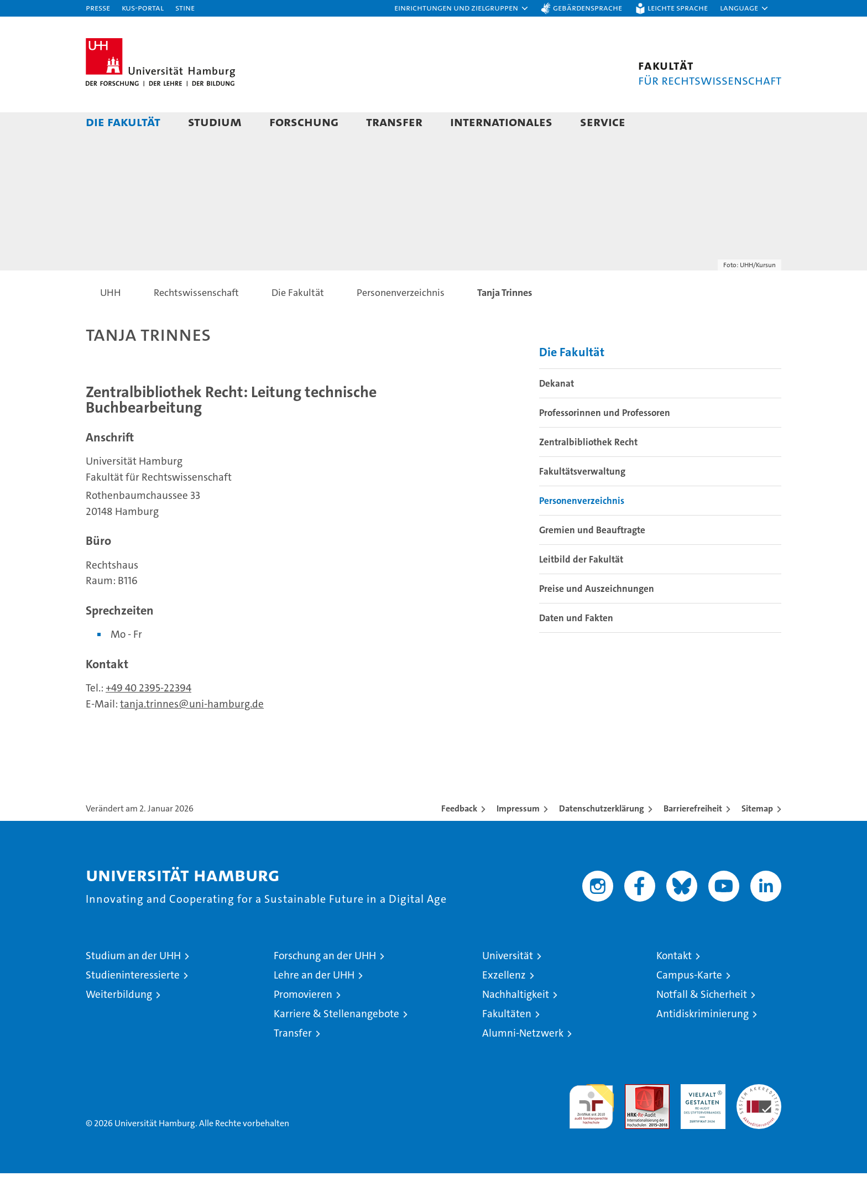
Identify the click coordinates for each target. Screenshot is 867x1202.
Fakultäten (506, 1042)
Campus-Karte (689, 1004)
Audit (635, 1119)
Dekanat (556, 411)
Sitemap (757, 837)
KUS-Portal (143, 7)
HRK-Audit (700, 1119)
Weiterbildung (119, 1023)
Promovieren (303, 1023)
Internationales (501, 121)
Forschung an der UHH (325, 984)
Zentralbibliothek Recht (588, 470)
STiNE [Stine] (185, 7)
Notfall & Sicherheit (701, 1023)
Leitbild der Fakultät (581, 587)
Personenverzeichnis (581, 529)
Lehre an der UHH (314, 1004)
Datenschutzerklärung (601, 837)
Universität (507, 984)
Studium (215, 121)
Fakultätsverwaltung (582, 499)
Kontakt (674, 984)
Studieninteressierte (133, 1004)
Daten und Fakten (576, 646)
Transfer (394, 121)
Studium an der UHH (133, 984)
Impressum (518, 837)
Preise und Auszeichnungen (596, 617)
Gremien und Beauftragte (592, 558)
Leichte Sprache (677, 7)
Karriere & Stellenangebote (336, 1042)
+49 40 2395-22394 (148, 717)
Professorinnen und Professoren (604, 441)
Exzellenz (504, 1004)
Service (602, 121)
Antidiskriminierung (702, 1042)
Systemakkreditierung (759, 1119)
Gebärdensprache (587, 7)
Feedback (459, 837)
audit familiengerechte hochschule (591, 1130)
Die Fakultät (123, 121)
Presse (98, 7)
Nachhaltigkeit (515, 1023)
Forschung (303, 121)
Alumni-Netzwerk (522, 1062)
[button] (461, 8)
